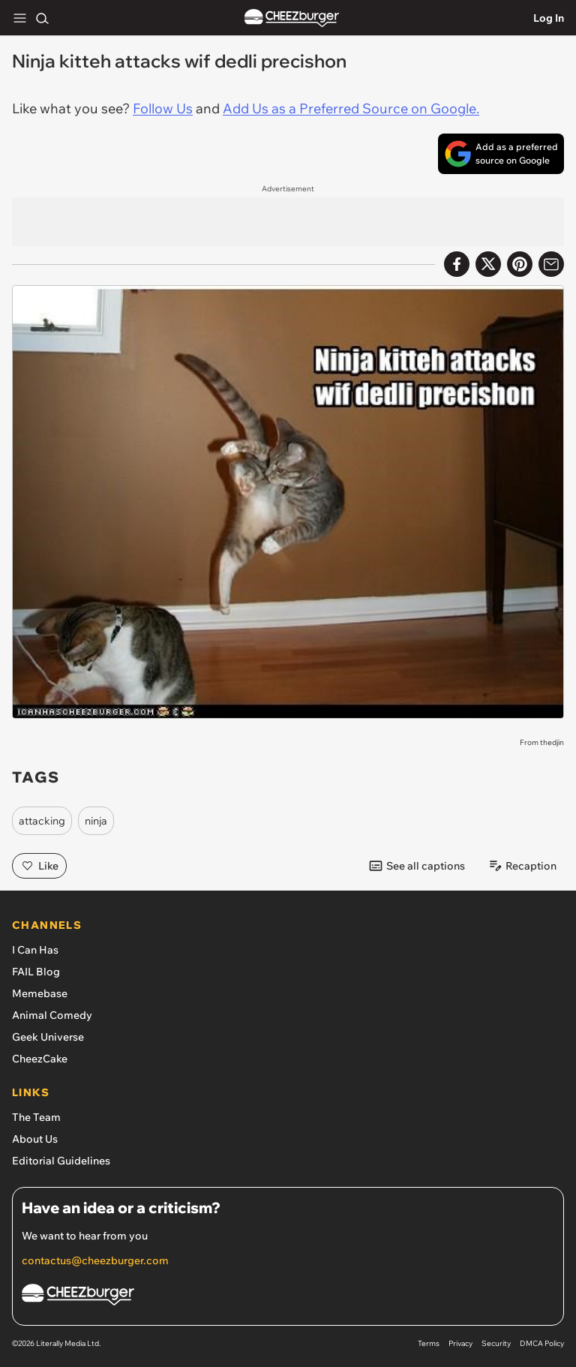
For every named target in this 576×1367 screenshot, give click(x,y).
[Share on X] (488, 264)
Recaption (522, 865)
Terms (429, 1343)
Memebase (40, 993)
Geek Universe (48, 1037)
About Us (35, 1139)
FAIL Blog (36, 971)
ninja (96, 821)
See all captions (416, 865)
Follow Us (163, 108)
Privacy (460, 1343)
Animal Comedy (52, 1015)
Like (39, 865)
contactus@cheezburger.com (95, 1260)
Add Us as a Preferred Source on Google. (351, 108)
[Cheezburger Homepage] (288, 1297)
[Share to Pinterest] (519, 264)
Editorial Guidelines (61, 1160)
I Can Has (35, 950)
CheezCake (40, 1058)
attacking (42, 821)
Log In (548, 18)
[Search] (42, 18)
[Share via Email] (551, 264)
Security (496, 1343)
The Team (36, 1117)
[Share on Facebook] (457, 264)
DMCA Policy (542, 1343)
